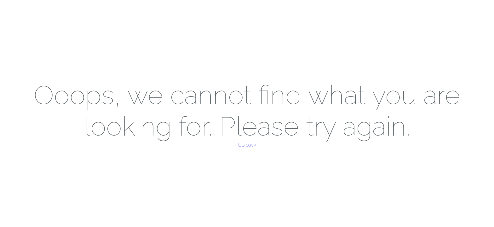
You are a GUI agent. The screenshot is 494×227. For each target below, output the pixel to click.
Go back (247, 145)
